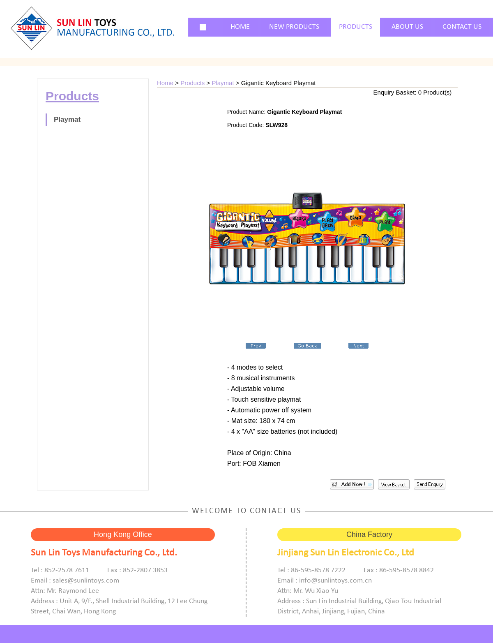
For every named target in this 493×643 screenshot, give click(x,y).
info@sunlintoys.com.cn (335, 581)
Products (192, 82)
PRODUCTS (355, 27)
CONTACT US (461, 27)
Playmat (67, 119)
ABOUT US (407, 27)
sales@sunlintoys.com (86, 581)
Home (165, 82)
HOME (240, 27)
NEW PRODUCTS (294, 27)
